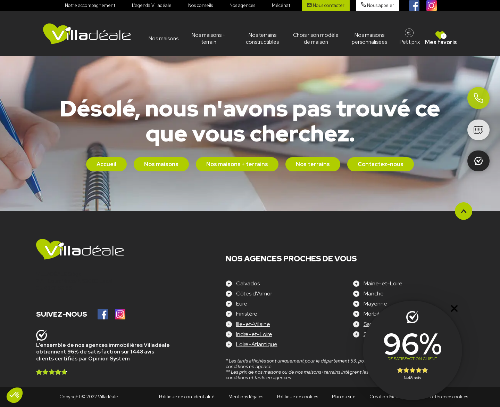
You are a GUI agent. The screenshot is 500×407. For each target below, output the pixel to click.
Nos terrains (313, 164)
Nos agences (242, 5)
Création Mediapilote (391, 397)
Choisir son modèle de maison (316, 39)
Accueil (106, 164)
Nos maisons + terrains (237, 164)
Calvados (248, 283)
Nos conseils (200, 5)
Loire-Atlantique (256, 344)
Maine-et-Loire (383, 283)
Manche (374, 293)
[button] (14, 395)
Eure (241, 303)
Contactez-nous (380, 164)
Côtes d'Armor (254, 293)
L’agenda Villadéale (152, 5)
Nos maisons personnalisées (369, 39)
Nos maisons (163, 38)
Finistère (246, 313)
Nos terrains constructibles (262, 39)
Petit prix (410, 42)
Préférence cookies (447, 397)
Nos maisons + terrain (209, 39)
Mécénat (281, 5)
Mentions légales (245, 397)
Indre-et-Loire (254, 334)
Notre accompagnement (90, 5)
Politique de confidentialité (187, 397)
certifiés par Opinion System (92, 358)
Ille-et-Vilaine (253, 324)
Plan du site (344, 397)
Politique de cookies (297, 397)
